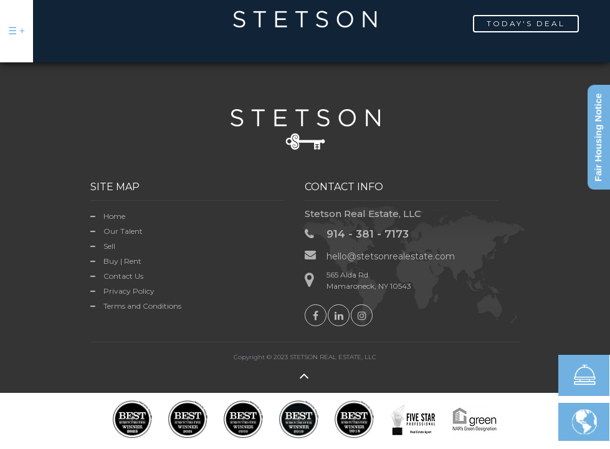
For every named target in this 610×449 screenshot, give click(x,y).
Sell (109, 246)
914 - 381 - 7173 (367, 234)
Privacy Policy (129, 291)
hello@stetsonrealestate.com (390, 256)
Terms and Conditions (142, 306)
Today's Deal (526, 23)
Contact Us (123, 276)
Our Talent (123, 231)
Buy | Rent (122, 261)
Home (114, 216)
